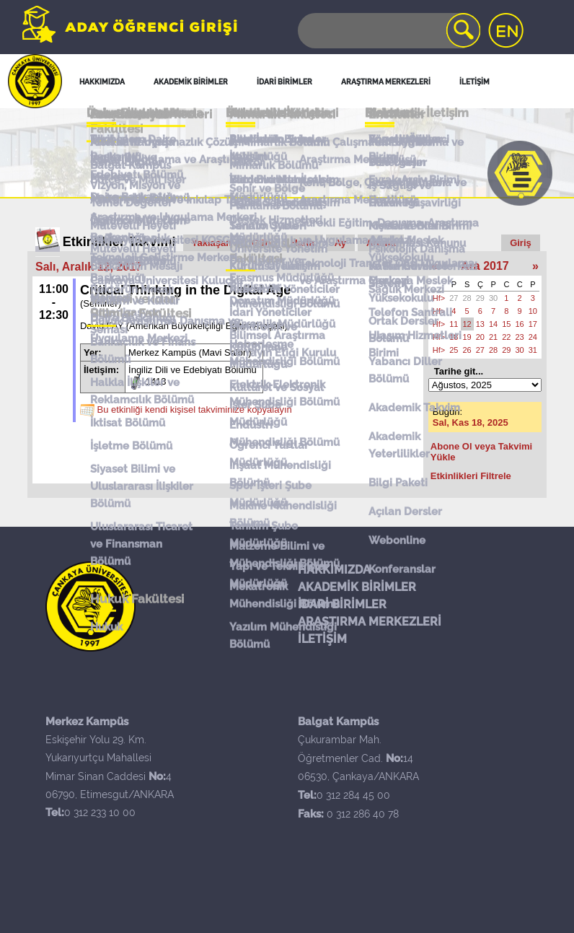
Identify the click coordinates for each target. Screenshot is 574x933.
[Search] (388, 30)
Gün (261, 242)
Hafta (302, 242)
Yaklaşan (212, 242)
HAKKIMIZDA (334, 570)
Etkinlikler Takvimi (119, 242)
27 (453, 298)
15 (506, 324)
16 (520, 324)
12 (467, 324)
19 (467, 337)
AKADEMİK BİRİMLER (357, 587)
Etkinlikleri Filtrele (470, 475)
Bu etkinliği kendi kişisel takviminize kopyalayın (194, 410)
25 (453, 350)
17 (533, 324)
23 (520, 337)
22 (506, 337)
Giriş (520, 242)
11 (453, 324)
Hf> (439, 298)
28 (467, 298)
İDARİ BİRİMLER (342, 604)
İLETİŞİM (322, 639)
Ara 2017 (485, 266)
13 (480, 324)
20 (480, 337)
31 (533, 350)
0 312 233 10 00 (100, 812)
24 (533, 337)
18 (453, 337)
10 (533, 311)
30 (493, 298)
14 (493, 324)
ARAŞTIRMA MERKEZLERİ (369, 621)
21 (493, 337)
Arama (380, 242)
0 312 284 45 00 (353, 795)
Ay (340, 242)
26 (467, 350)
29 (480, 298)
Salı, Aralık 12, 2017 (88, 266)
